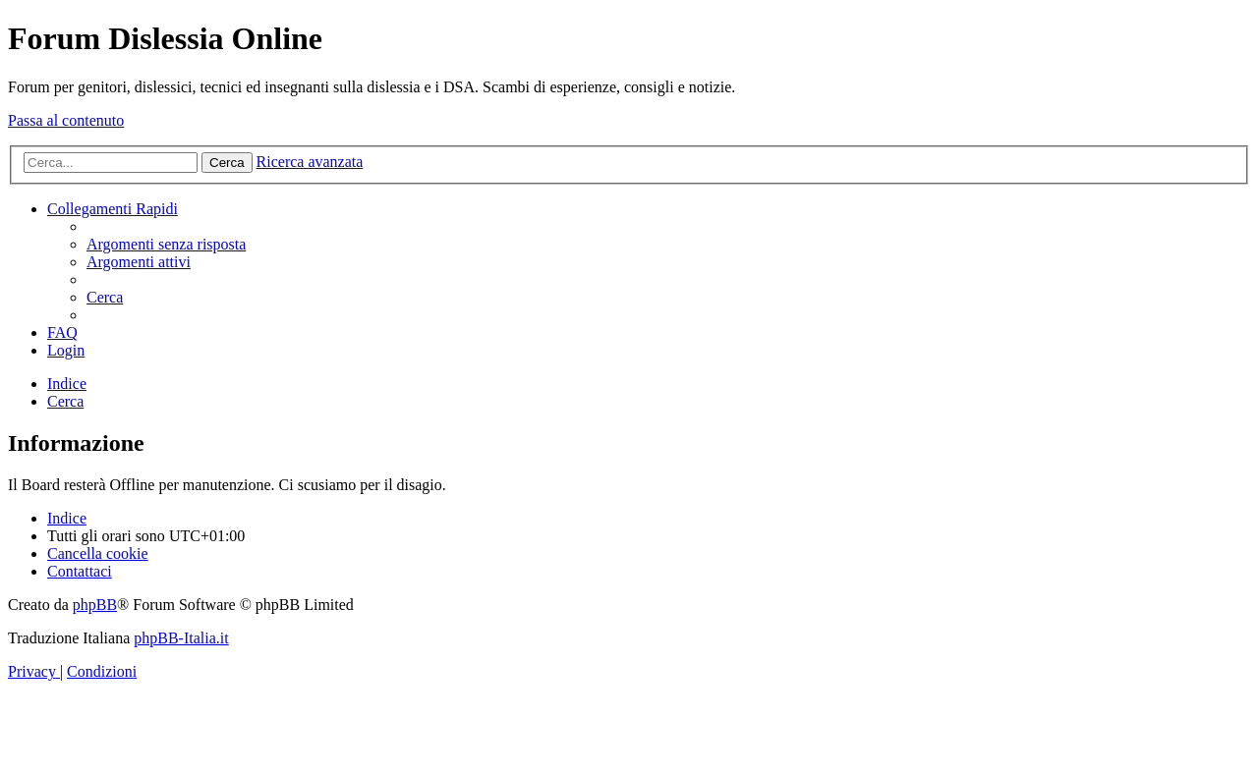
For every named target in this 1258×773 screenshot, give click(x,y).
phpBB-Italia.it (181, 638)
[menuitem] (166, 244)
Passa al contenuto (66, 120)
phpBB (95, 604)
